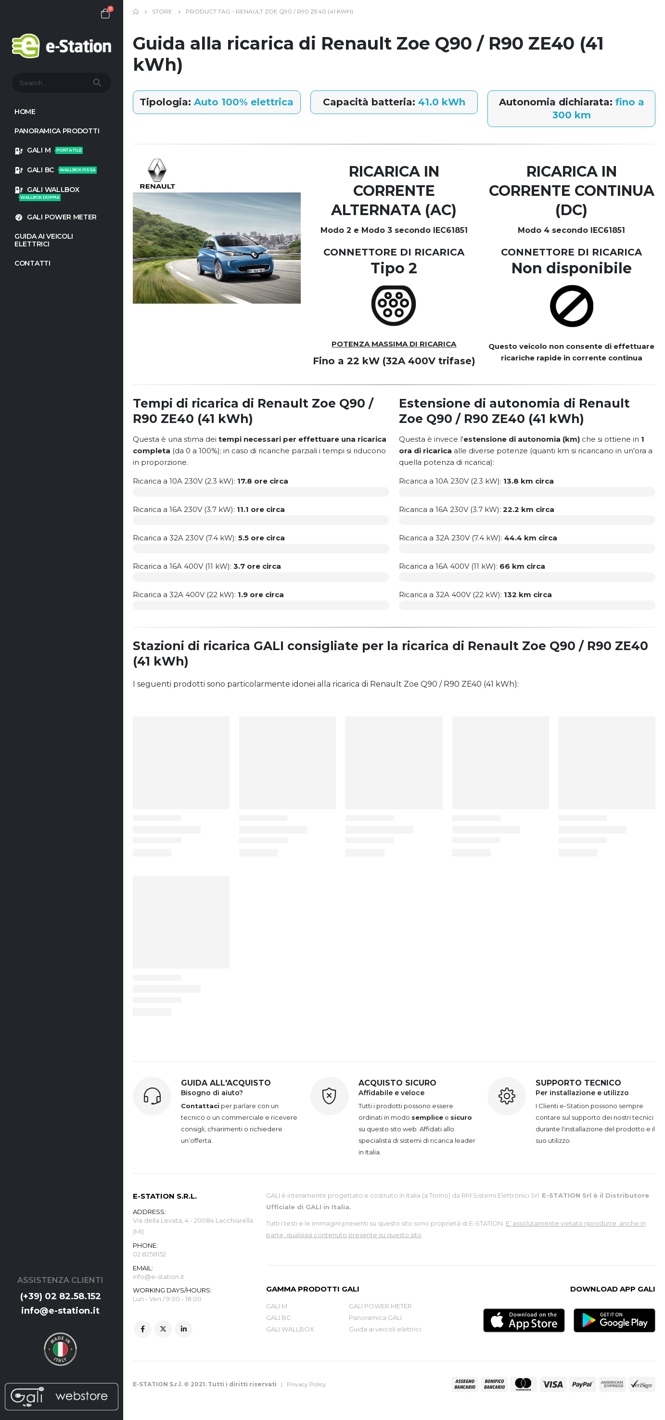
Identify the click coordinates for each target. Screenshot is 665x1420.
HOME (25, 111)
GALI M (48, 150)
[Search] (98, 82)
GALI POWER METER (55, 217)
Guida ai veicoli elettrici (385, 1329)
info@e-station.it (60, 1310)
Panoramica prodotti (56, 131)
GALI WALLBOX (46, 193)
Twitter (163, 1330)
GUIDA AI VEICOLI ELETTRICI (43, 240)
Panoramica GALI (375, 1317)
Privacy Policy (306, 1384)
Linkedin (183, 1330)
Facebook (142, 1330)
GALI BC (55, 170)
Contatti (32, 263)
